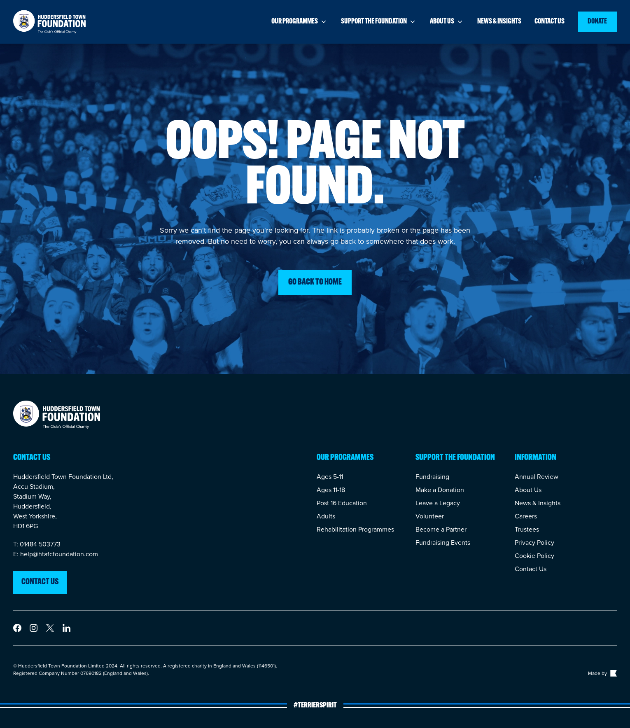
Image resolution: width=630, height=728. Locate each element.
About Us (528, 490)
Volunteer (429, 516)
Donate (597, 22)
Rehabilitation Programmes (355, 529)
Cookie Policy (534, 555)
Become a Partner (441, 529)
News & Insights (537, 503)
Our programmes (299, 22)
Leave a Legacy (437, 503)
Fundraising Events (442, 542)
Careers (526, 516)
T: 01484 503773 (37, 544)
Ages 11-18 (331, 490)
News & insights (499, 22)
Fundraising (432, 476)
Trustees (527, 529)
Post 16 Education (342, 503)
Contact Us (530, 569)
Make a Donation (439, 490)
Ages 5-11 (330, 476)
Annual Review (536, 476)
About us (447, 22)
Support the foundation (379, 22)
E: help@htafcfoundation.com (55, 554)
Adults (326, 516)
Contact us (549, 22)
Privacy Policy (534, 542)
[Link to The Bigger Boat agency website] (613, 673)
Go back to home (315, 282)
